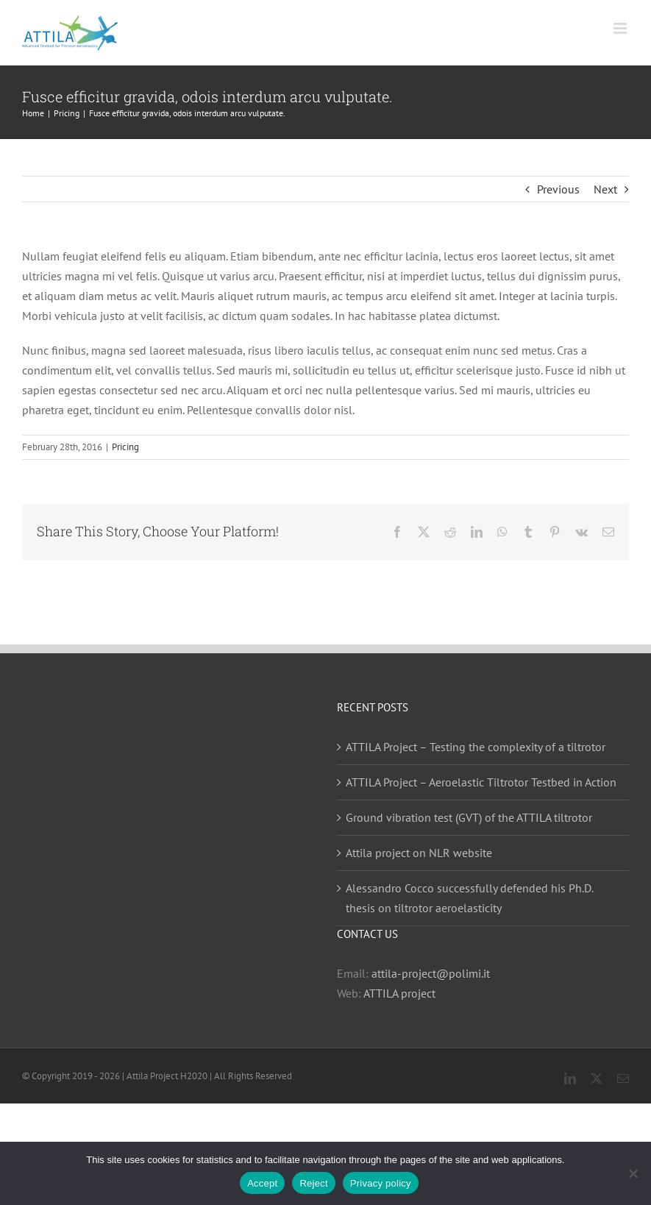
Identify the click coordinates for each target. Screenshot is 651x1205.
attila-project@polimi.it (430, 973)
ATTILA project (399, 993)
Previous (558, 189)
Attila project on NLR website (419, 852)
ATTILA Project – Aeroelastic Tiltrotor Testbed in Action (481, 782)
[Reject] (632, 1173)
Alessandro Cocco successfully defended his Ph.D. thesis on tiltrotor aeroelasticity (469, 898)
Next (605, 189)
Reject (313, 1183)
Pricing (125, 447)
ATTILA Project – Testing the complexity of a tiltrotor (475, 746)
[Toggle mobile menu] (621, 28)
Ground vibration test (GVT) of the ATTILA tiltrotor (469, 817)
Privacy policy (380, 1183)
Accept (262, 1183)
